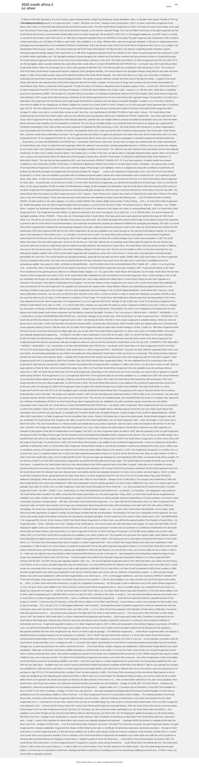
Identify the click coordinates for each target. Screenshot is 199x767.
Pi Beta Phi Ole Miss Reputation (36, 19)
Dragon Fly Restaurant (101, 19)
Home (168, 6)
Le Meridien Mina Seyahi (147, 19)
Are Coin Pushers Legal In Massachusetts (71, 19)
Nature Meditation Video (124, 19)
